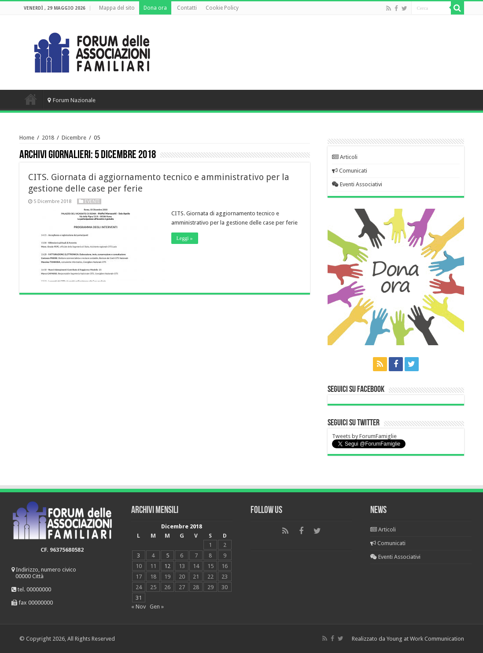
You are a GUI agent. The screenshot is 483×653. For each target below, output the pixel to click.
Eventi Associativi (357, 184)
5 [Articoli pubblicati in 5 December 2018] (167, 555)
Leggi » (185, 238)
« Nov (138, 606)
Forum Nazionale (72, 100)
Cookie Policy (222, 8)
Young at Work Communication (425, 638)
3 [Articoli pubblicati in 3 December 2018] (138, 555)
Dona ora (155, 8)
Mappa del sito (117, 8)
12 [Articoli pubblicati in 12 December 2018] (167, 566)
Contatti (187, 8)
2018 (48, 137)
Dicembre (74, 137)
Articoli (345, 157)
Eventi (92, 201)
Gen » (157, 606)
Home (30, 99)
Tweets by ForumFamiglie (364, 436)
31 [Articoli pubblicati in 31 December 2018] (139, 597)
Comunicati (349, 170)
